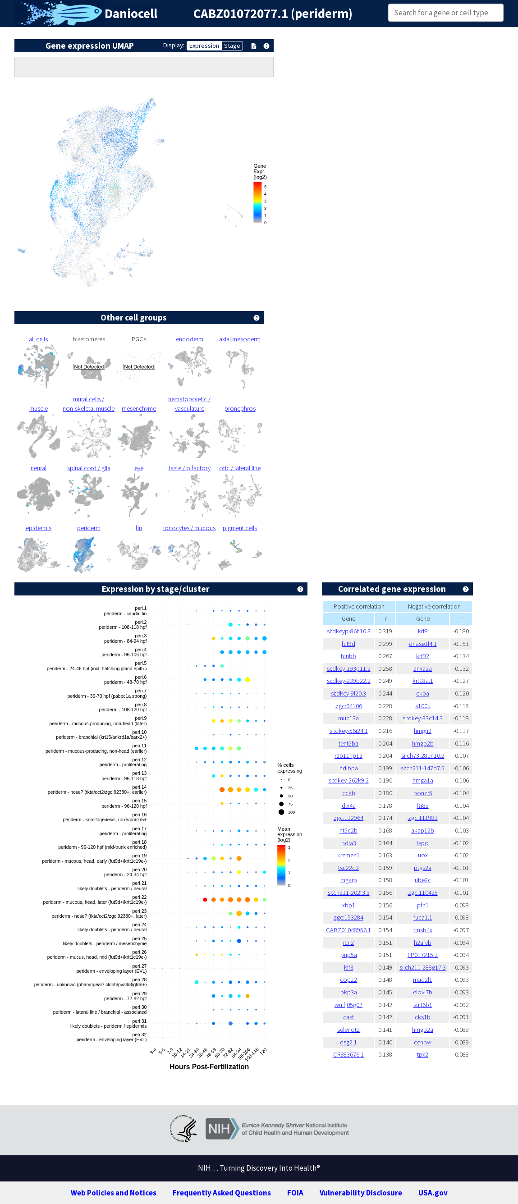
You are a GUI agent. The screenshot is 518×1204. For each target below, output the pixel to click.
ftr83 (423, 805)
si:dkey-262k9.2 (349, 780)
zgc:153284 (348, 917)
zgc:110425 (423, 892)
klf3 (348, 967)
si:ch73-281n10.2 (423, 755)
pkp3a (348, 992)
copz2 (348, 979)
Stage (232, 45)
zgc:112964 (348, 818)
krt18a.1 (423, 681)
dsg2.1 (348, 1042)
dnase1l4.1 (423, 644)
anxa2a (422, 668)
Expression (204, 45)
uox (423, 855)
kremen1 (348, 855)
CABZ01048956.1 (348, 930)
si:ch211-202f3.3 (349, 892)
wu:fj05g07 (348, 1005)
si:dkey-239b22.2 (349, 681)
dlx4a (349, 805)
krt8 (423, 631)
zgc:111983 (423, 818)
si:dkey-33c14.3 (423, 718)
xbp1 (348, 905)
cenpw (422, 1042)
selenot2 (348, 1029)
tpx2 (422, 1054)
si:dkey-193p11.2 (349, 668)
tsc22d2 (348, 868)
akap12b (422, 830)
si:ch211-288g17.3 (422, 967)
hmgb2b (423, 743)
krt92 (422, 656)
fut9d (348, 644)
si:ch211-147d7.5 (423, 768)
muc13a (348, 718)
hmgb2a (422, 1029)
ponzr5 (422, 793)
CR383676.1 (348, 1054)
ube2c (423, 880)
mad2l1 (422, 979)
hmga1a (423, 780)
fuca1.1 (422, 917)
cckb (348, 793)
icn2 (348, 942)
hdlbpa (348, 768)
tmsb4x (422, 930)
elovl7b (422, 992)
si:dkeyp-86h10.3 (349, 631)
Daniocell (131, 13)
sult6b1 (422, 1005)
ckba (422, 693)
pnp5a (348, 955)
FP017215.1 (423, 955)
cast (348, 1017)
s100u (423, 706)
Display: (173, 45)
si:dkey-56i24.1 (349, 731)
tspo (423, 843)
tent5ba (348, 743)
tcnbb (348, 656)
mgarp (348, 880)
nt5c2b (348, 830)
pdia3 (348, 843)
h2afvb (422, 942)
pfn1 (423, 905)
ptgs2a (422, 868)
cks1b (423, 1017)
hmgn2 (422, 731)
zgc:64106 (348, 706)
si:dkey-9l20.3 (348, 693)
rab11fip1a (348, 755)
